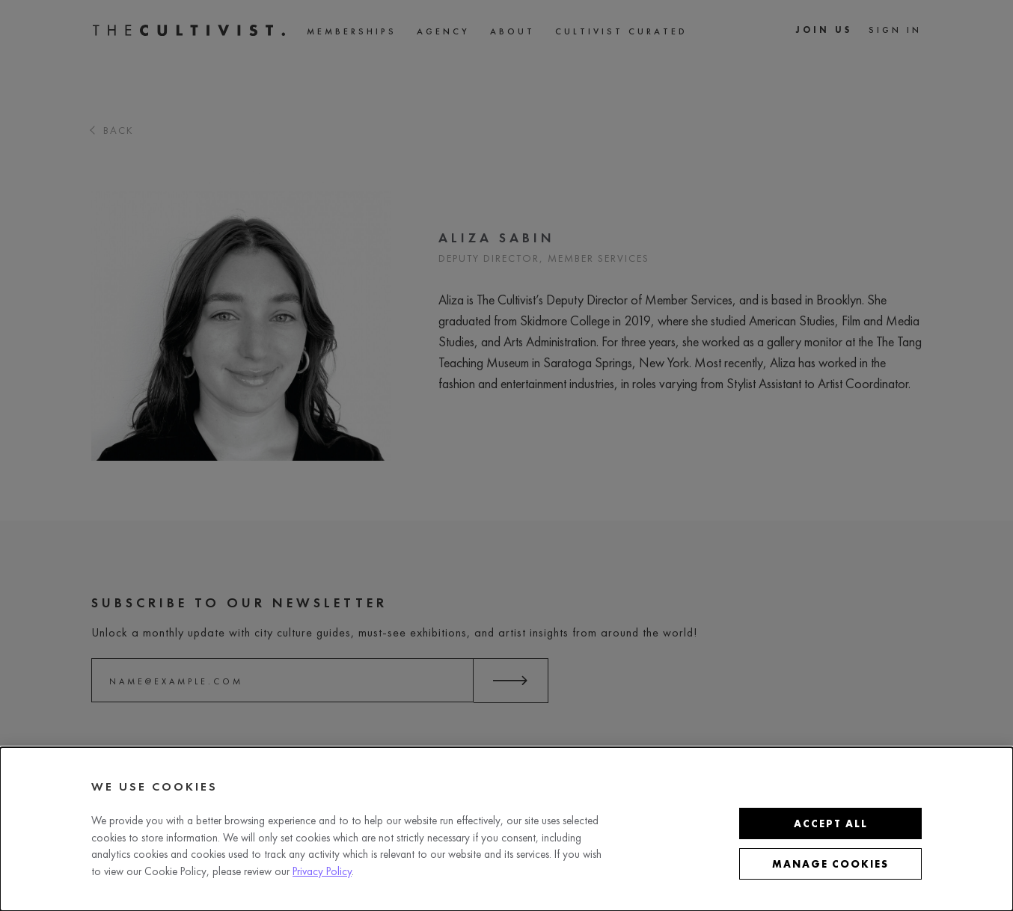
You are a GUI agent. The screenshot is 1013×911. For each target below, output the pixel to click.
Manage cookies (830, 864)
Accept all (831, 823)
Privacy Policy (322, 871)
